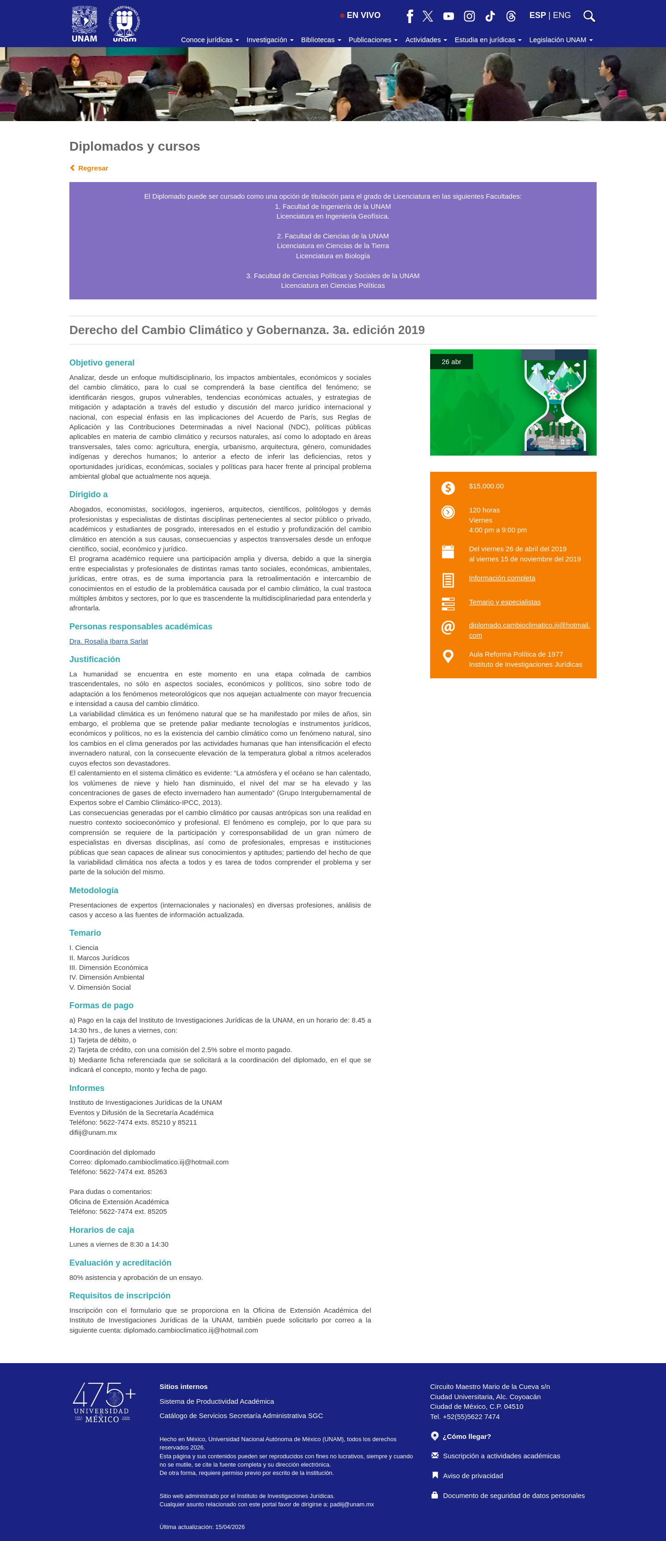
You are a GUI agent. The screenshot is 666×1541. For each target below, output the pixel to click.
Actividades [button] (426, 39)
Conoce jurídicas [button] (210, 39)
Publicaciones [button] (373, 39)
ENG (562, 15)
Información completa (502, 578)
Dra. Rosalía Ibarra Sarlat (108, 641)
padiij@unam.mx (352, 1504)
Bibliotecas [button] (321, 39)
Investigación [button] (270, 39)
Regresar (88, 168)
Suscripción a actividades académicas (496, 1456)
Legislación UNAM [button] (561, 39)
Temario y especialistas (505, 602)
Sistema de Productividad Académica (217, 1401)
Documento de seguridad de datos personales (508, 1495)
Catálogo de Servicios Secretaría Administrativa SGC (241, 1415)
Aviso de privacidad (467, 1476)
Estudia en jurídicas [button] (488, 39)
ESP (538, 15)
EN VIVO (360, 15)
